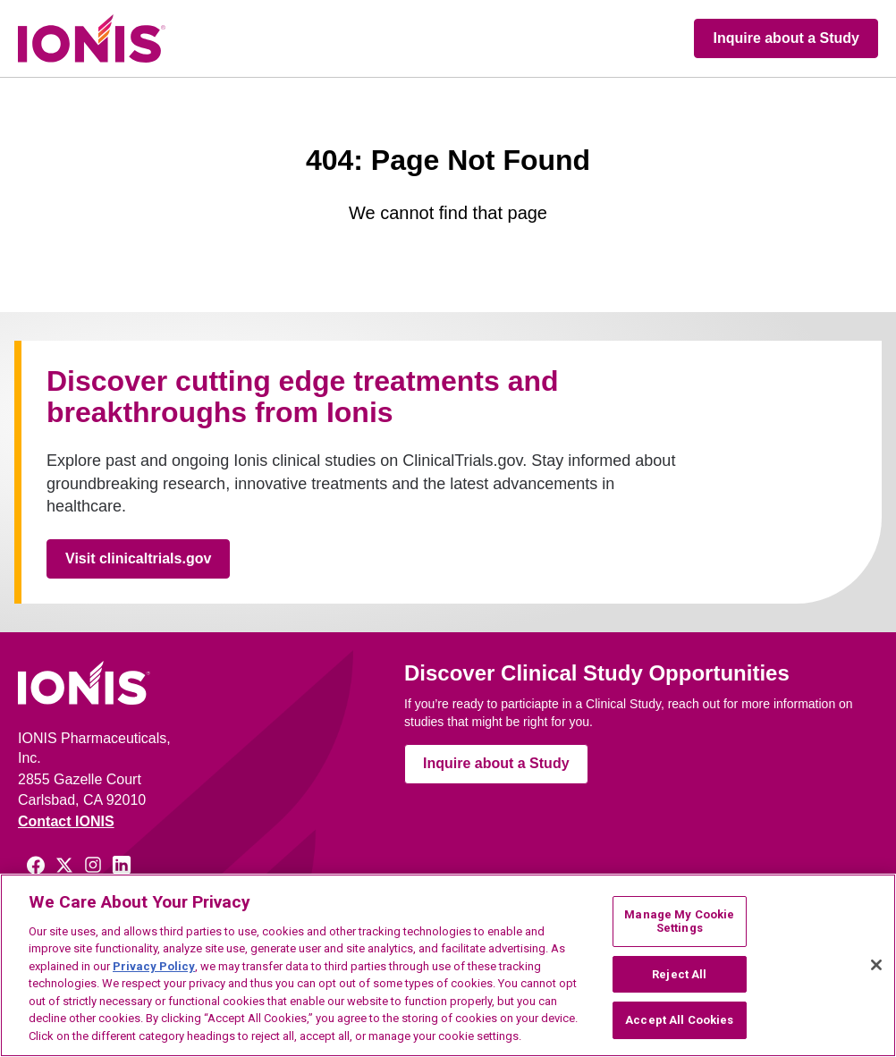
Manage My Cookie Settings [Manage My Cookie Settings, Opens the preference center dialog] (679, 921)
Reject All (679, 974)
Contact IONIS (66, 821)
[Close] (876, 965)
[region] (448, 965)
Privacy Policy (154, 966)
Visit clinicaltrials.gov (138, 558)
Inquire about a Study (786, 38)
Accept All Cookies (679, 1020)
